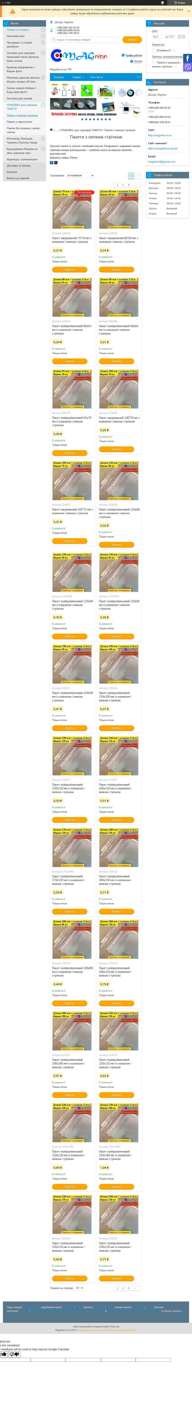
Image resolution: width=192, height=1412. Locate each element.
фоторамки (81, 1311)
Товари (76, 77)
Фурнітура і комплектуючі (22, 159)
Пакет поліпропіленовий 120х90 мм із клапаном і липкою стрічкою (72, 604)
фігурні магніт (97, 1311)
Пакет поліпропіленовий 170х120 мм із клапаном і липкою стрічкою (68, 880)
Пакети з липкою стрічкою (22, 115)
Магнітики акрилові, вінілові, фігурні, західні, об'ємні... (23, 79)
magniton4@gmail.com (161, 161)
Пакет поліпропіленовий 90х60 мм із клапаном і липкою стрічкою (118, 329)
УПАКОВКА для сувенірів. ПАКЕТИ (22, 107)
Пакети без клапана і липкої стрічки (23, 130)
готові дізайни (39, 1311)
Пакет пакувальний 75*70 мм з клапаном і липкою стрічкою (71, 240)
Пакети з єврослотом (19, 121)
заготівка (68, 1307)
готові (79, 1307)
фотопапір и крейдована (145, 1311)
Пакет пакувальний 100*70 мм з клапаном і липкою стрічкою (119, 419)
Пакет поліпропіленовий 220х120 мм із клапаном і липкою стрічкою (68, 1155)
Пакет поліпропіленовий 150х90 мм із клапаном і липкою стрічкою (72, 696)
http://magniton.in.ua (160, 135)
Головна (59, 77)
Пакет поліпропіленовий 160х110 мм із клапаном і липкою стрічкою (115, 788)
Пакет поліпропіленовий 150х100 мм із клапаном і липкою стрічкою (115, 696)
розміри (24, 1311)
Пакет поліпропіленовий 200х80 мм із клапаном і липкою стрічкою (72, 971)
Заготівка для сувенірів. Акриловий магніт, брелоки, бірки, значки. (23, 57)
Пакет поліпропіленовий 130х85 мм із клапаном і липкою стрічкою (119, 604)
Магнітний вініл (15, 36)
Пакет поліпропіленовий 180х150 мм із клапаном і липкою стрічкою (115, 880)
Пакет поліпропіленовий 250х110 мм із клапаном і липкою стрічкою (68, 1246)
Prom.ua (114, 1326)
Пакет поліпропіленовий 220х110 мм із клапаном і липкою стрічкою (115, 1063)
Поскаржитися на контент (91, 1330)
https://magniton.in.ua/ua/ (163, 148)
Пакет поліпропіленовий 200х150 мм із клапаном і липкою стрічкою (115, 971)
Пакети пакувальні (118, 1311)
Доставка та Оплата (18, 165)
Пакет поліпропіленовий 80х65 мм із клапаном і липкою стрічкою (71, 329)
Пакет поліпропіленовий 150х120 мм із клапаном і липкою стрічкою (68, 788)
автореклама (57, 1311)
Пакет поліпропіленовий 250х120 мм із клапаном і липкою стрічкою (115, 1246)
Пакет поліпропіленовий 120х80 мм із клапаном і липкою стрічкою (119, 513)
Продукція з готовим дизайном (19, 44)
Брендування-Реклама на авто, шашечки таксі (22, 151)
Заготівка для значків (19, 98)
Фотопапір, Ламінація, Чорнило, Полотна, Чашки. (22, 140)
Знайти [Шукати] (132, 39)
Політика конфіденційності (122, 1330)
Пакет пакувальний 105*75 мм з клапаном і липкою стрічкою (72, 511)
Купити (69, 269)
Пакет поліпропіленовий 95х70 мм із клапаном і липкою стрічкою (71, 421)
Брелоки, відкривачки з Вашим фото (21, 69)
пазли (69, 1311)
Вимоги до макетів (18, 178)
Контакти (12, 172)
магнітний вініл (31, 1307)
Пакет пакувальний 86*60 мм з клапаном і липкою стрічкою (118, 240)
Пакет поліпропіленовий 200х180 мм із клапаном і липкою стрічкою (68, 1063)
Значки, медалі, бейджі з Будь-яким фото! (21, 90)
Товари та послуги (18, 29)
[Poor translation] (14, 1354)
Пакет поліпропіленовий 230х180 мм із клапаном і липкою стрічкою (115, 1155)
